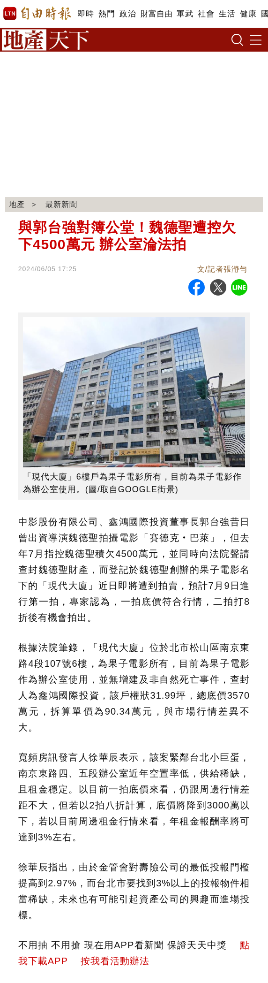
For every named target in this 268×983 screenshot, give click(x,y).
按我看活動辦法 (115, 961)
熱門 (106, 13)
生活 (227, 13)
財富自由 (156, 13)
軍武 (185, 13)
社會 (206, 13)
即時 (85, 13)
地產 (17, 204)
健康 (248, 13)
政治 (127, 13)
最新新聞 (61, 204)
